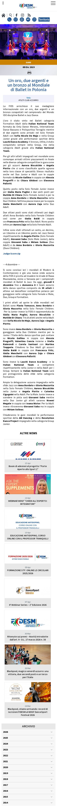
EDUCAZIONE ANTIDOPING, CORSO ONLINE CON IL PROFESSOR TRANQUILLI (27, 537)
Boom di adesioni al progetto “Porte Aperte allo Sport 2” (28, 468)
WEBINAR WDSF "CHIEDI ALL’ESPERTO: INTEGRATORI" (27, 502)
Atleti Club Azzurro (28, 100)
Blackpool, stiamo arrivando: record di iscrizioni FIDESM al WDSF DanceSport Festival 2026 (28, 712)
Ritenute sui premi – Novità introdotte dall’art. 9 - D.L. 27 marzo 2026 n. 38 (27, 638)
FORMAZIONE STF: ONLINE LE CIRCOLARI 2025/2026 (27, 572)
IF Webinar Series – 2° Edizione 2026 (28, 605)
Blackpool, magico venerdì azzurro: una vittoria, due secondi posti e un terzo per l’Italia (27, 674)
